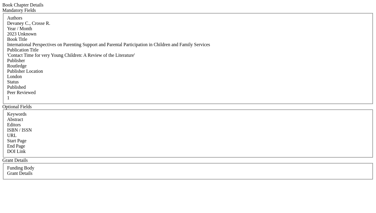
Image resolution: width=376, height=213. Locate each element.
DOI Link (16, 151)
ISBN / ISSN (19, 130)
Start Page (16, 140)
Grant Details (20, 173)
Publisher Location (25, 71)
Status (13, 81)
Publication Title (22, 49)
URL (12, 135)
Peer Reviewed (21, 92)
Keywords (17, 114)
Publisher (16, 60)
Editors (14, 124)
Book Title (17, 39)
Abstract (15, 119)
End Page (16, 146)
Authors (14, 17)
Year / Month (19, 28)
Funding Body (20, 167)
